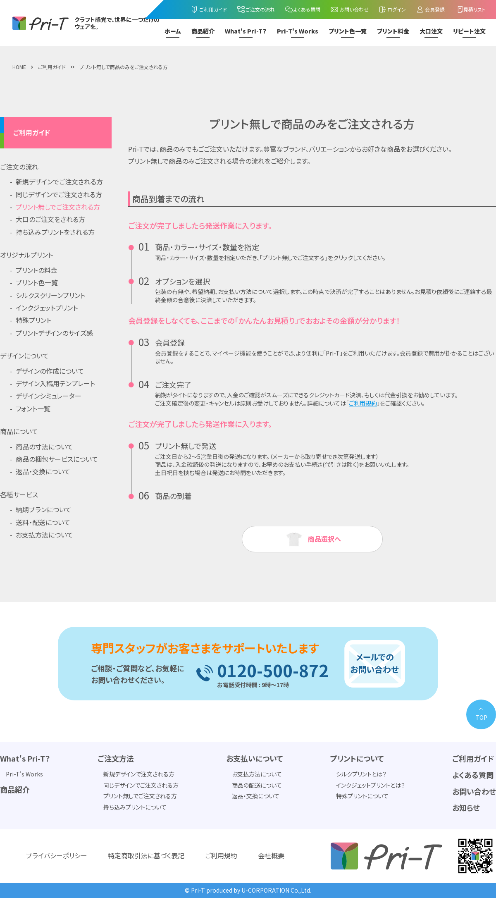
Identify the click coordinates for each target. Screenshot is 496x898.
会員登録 (430, 9)
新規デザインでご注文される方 (59, 181)
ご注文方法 (116, 758)
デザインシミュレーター (48, 396)
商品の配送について (257, 785)
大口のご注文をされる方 (50, 219)
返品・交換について (43, 471)
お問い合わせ (349, 9)
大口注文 (431, 31)
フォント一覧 (33, 408)
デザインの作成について (50, 371)
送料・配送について (43, 522)
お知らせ (466, 807)
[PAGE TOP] (481, 714)
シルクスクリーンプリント (50, 295)
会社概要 (271, 856)
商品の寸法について (44, 446)
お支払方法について (44, 535)
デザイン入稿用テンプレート (55, 383)
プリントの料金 (36, 270)
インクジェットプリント (47, 308)
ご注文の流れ (256, 9)
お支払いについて (254, 758)
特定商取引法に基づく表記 (146, 856)
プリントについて (357, 758)
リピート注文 (469, 31)
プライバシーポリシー (56, 856)
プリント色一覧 (348, 31)
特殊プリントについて (362, 796)
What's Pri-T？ (246, 31)
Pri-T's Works (297, 31)
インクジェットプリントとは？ (370, 785)
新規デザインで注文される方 (138, 774)
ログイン (392, 9)
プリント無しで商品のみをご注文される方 (123, 67)
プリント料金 (393, 31)
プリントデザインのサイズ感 (54, 333)
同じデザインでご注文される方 (59, 194)
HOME (19, 67)
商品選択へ (312, 539)
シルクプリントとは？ (361, 774)
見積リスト (470, 9)
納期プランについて (44, 509)
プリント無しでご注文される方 (58, 207)
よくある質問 (302, 9)
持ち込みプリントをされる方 (55, 232)
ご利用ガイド (209, 9)
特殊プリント (33, 320)
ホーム (173, 31)
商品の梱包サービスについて (57, 459)
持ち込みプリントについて (135, 807)
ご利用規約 (363, 403)
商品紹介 (203, 31)
